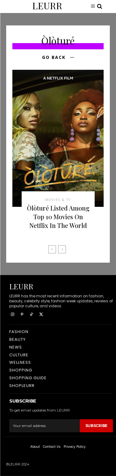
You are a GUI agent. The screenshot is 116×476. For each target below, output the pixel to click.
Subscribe (96, 425)
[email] (44, 425)
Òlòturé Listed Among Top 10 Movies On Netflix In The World (58, 216)
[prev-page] (52, 249)
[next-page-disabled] (62, 249)
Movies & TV (58, 199)
